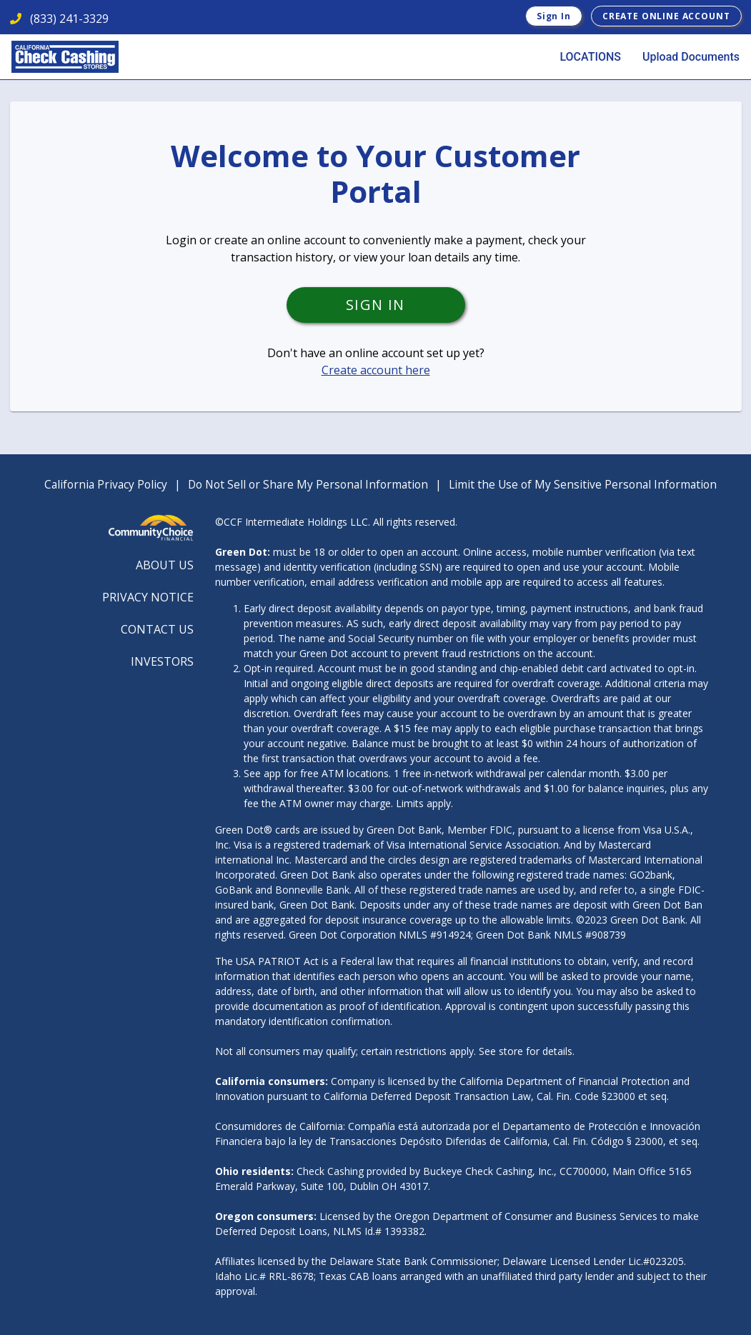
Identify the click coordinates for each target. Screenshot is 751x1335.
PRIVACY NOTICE (148, 597)
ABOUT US (165, 565)
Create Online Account (666, 16)
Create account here (376, 370)
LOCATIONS (590, 57)
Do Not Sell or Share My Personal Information (308, 484)
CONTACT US (157, 629)
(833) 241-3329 (59, 18)
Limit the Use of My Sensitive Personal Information (583, 484)
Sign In (554, 16)
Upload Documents (691, 57)
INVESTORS (162, 661)
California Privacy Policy (105, 484)
